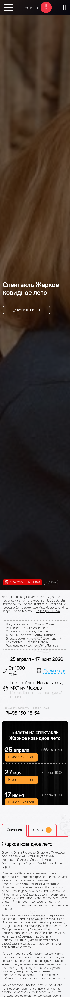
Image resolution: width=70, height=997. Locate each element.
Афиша (31, 7)
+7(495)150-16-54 (48, 611)
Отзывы (42, 830)
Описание (14, 830)
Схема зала (54, 670)
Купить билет (26, 310)
